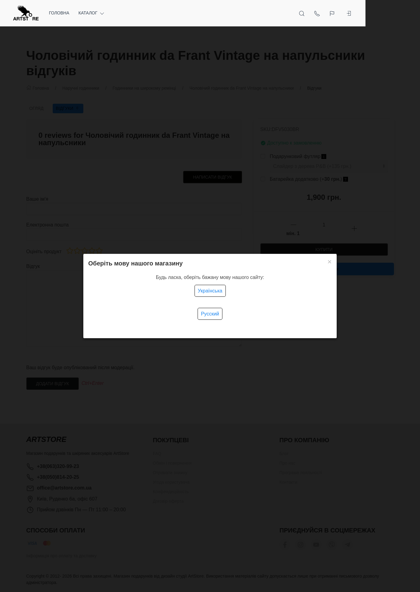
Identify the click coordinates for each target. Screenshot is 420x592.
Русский (210, 313)
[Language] (373, 13)
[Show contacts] (357, 13)
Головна (73, 12)
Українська (210, 290)
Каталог (106, 13)
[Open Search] (342, 13)
